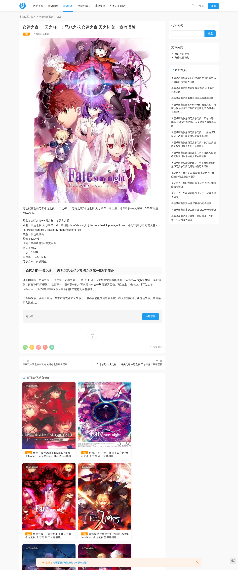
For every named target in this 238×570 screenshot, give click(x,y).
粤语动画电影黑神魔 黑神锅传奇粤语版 (191, 203)
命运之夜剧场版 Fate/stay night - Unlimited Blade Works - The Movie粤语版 (44, 454)
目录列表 (83, 5)
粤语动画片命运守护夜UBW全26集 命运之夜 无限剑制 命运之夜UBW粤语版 (92, 536)
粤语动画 (53, 5)
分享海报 (156, 347)
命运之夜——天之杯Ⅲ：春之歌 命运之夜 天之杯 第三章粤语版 (92, 454)
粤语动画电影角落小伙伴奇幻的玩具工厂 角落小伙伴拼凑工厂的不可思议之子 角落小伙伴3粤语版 (193, 108)
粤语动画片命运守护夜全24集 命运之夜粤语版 (139, 536)
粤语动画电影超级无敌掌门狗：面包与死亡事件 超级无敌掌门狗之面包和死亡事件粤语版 (193, 122)
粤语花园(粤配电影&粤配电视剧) (70, 562)
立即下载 (150, 316)
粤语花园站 (117, 6)
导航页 (100, 6)
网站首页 (38, 5)
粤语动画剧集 (32, 468)
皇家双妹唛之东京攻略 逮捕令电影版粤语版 (45, 364)
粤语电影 (68, 5)
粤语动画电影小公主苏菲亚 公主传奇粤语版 (193, 209)
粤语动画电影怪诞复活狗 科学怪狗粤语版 (192, 98)
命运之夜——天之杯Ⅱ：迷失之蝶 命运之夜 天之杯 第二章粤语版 (129, 364)
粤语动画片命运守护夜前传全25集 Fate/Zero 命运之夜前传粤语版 (43, 536)
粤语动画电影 (42, 34)
